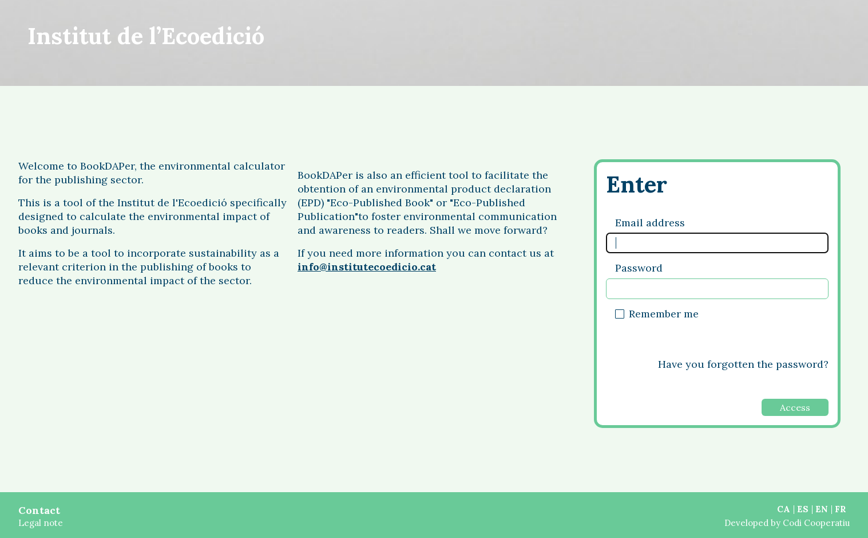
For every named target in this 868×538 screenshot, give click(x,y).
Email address (650, 222)
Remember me (664, 313)
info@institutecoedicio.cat (367, 266)
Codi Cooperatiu (816, 522)
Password (639, 267)
